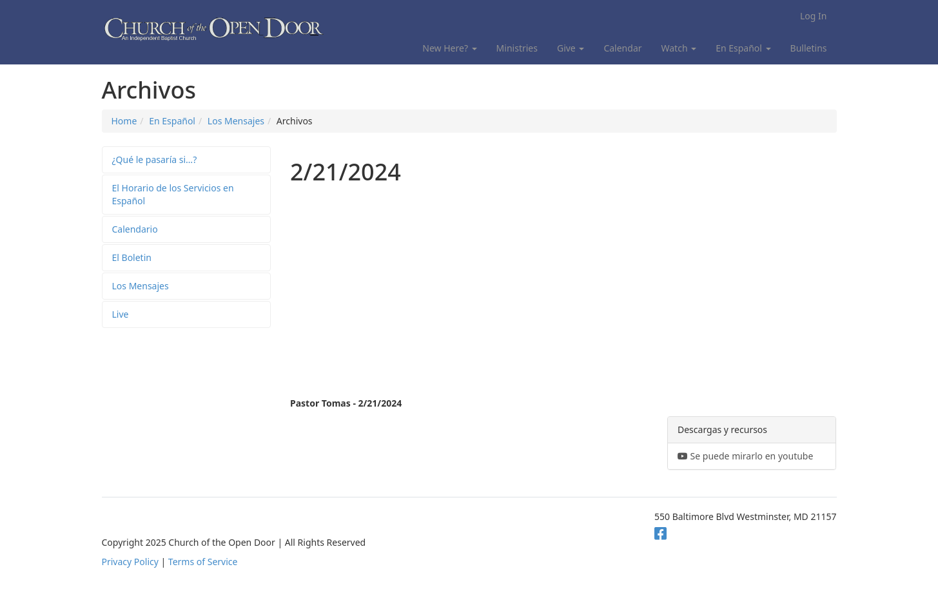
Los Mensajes (236, 121)
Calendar (622, 48)
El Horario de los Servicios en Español (173, 194)
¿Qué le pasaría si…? (154, 159)
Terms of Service (203, 561)
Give (570, 48)
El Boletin (131, 257)
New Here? (449, 48)
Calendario (135, 229)
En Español (743, 48)
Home (124, 121)
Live (120, 314)
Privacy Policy (130, 561)
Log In (813, 16)
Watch (679, 48)
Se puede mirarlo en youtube (745, 456)
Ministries (517, 48)
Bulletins (808, 48)
